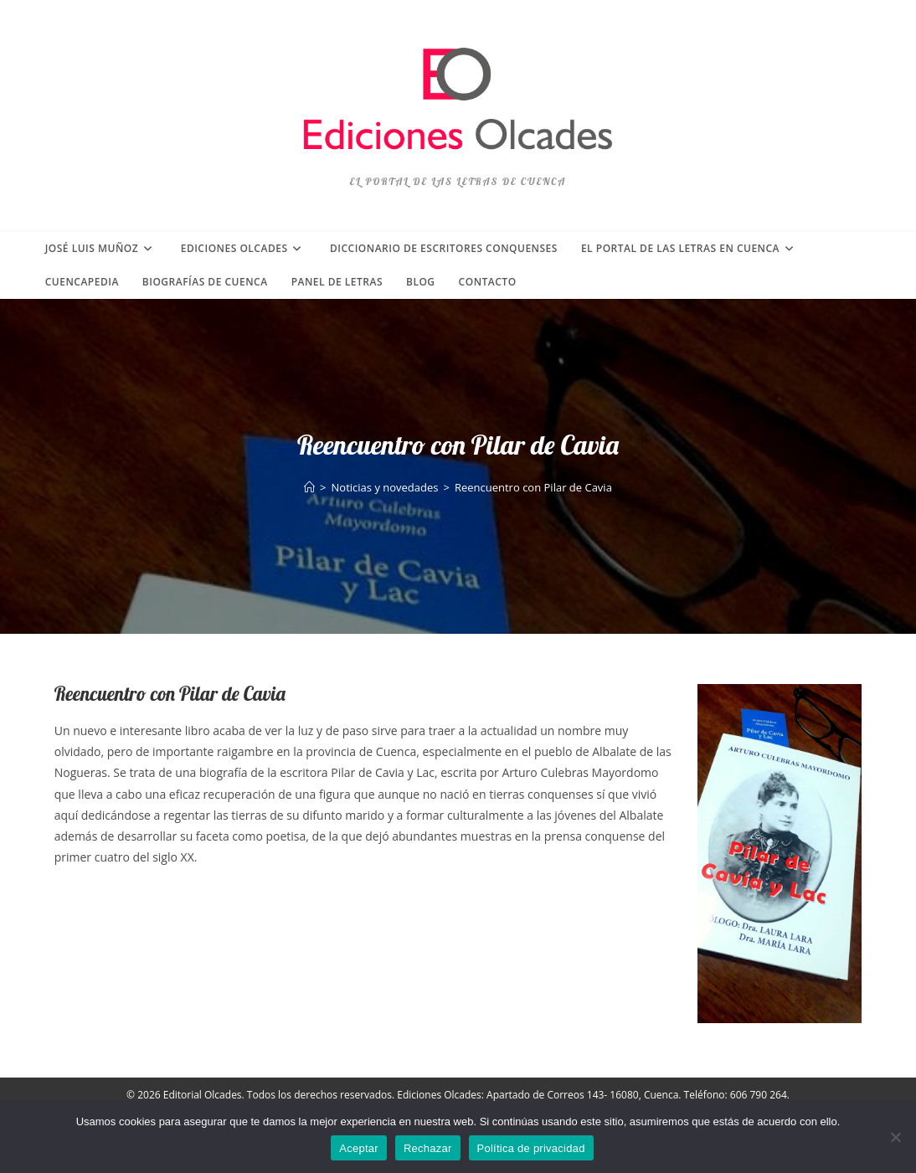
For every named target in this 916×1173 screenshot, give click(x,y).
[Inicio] (309, 487)
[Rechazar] (895, 1137)
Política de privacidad (531, 1148)
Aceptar (358, 1148)
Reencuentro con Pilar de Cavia (533, 487)
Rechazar (428, 1148)
